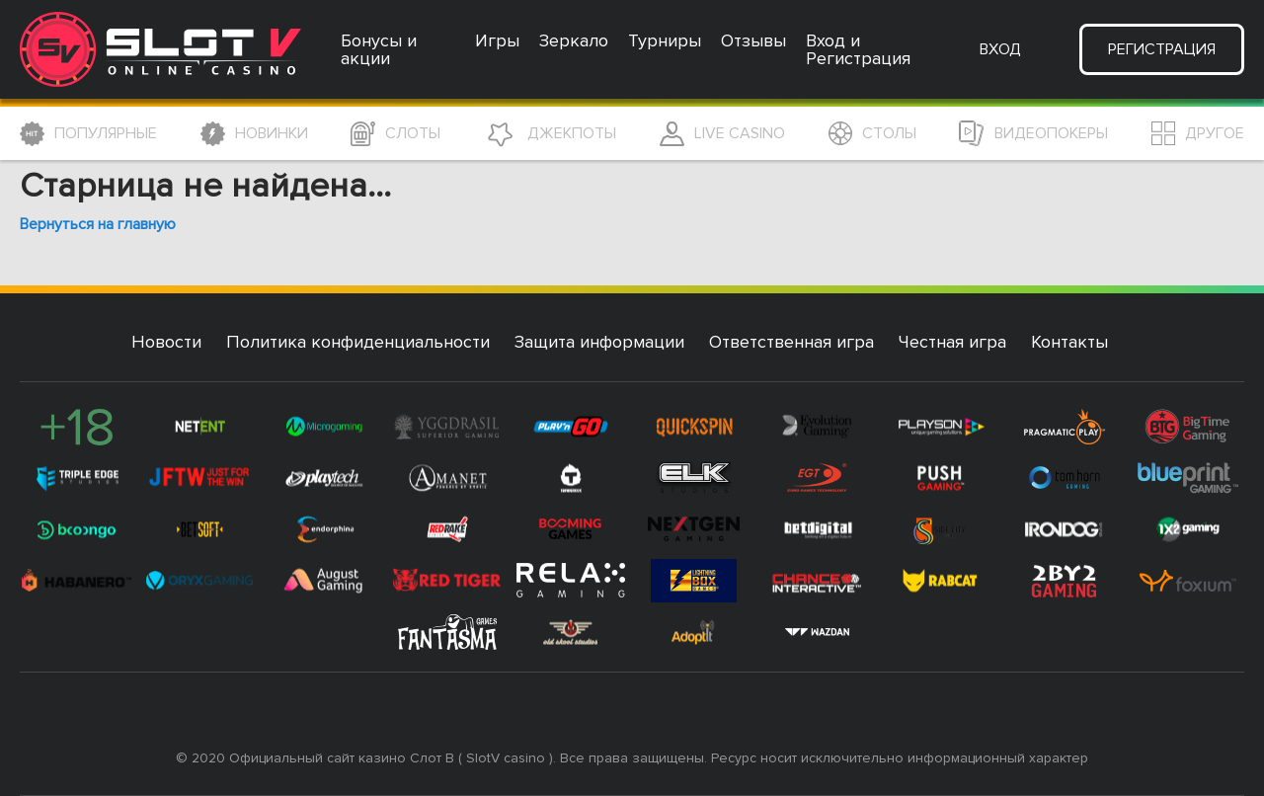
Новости (166, 342)
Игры (497, 40)
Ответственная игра (791, 342)
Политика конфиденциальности (358, 342)
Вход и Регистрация (858, 49)
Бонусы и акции (379, 49)
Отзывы (753, 40)
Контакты (1069, 342)
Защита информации (599, 342)
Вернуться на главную (98, 224)
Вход (1000, 49)
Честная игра (952, 342)
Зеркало (573, 40)
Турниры (664, 40)
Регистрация (1162, 49)
